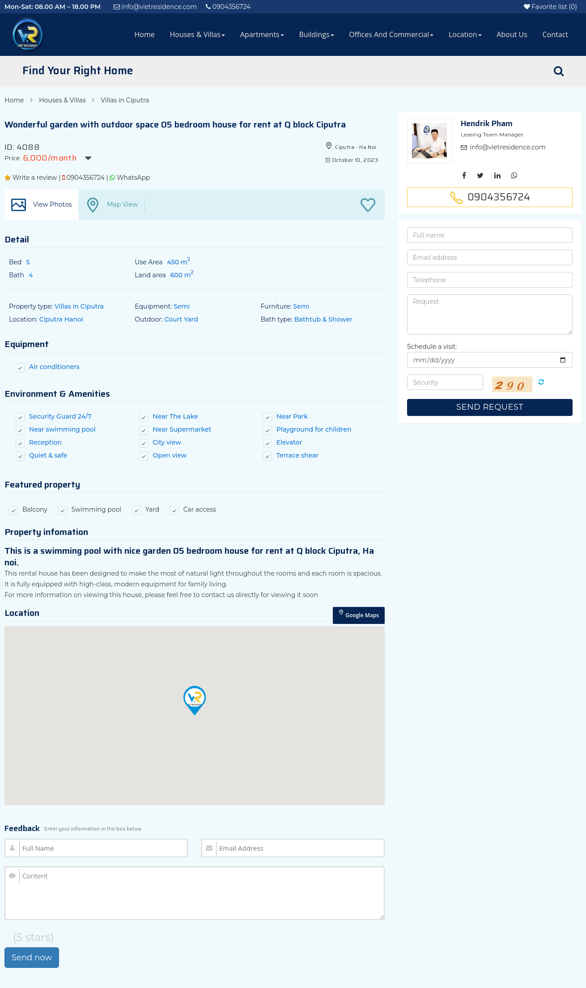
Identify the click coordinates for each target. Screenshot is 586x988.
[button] (194, 701)
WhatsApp (130, 178)
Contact (555, 34)
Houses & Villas (197, 34)
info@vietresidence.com (508, 147)
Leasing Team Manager (492, 134)
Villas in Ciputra (125, 100)
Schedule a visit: (432, 347)
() (550, 7)
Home (145, 34)
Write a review (30, 178)
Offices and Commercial (391, 34)
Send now (32, 958)
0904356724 (83, 178)
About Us (512, 34)
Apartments (262, 34)
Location (465, 34)
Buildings (316, 34)
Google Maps (359, 614)
